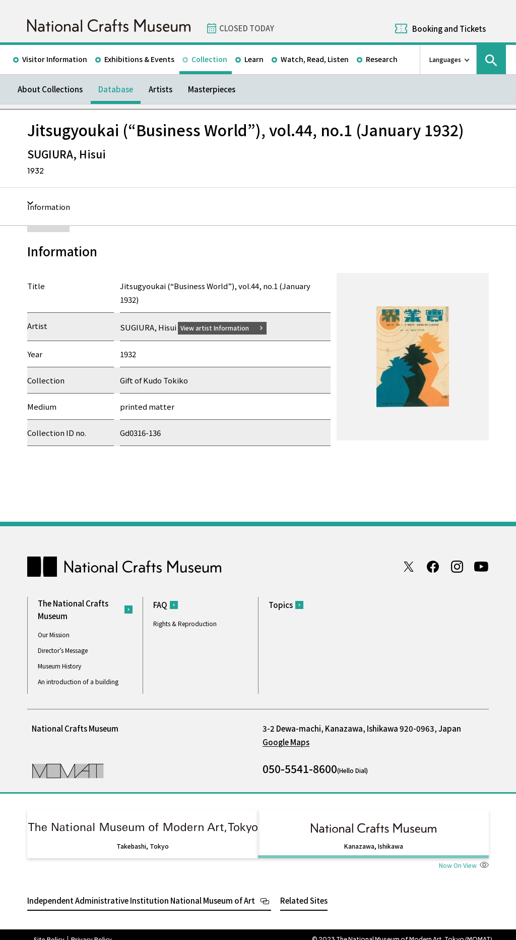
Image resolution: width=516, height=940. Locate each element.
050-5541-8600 (300, 768)
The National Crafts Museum (73, 609)
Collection (209, 59)
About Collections (50, 89)
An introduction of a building (78, 681)
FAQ (160, 604)
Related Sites (304, 891)
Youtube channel (481, 566)
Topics (281, 604)
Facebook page (432, 566)
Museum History (59, 665)
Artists (160, 89)
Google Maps (286, 741)
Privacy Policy (91, 929)
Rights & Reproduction (185, 623)
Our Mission (54, 634)
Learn (254, 59)
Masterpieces (211, 89)
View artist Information (220, 327)
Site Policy (49, 929)
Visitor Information (54, 59)
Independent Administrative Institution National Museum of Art (141, 891)
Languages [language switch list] (445, 59)
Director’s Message (63, 649)
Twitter (408, 566)
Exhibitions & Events (139, 59)
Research (382, 59)
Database (115, 89)
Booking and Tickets (449, 28)
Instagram (457, 566)
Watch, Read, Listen (315, 59)
